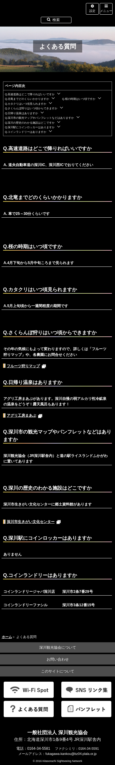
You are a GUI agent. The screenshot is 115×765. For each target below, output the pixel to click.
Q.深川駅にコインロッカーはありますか (30, 127)
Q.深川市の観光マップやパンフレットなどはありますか (39, 117)
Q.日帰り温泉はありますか (21, 113)
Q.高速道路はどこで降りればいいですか (30, 94)
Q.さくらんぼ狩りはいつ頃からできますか (31, 108)
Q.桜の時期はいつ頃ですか (78, 98)
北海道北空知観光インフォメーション (43, 13)
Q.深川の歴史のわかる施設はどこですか (30, 122)
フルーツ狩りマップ (26, 366)
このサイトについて (57, 671)
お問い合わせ (58, 659)
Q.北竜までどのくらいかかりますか (27, 98)
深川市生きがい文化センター (34, 522)
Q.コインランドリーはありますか (25, 131)
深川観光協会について (57, 647)
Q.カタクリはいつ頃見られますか (25, 103)
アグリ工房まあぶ (25, 415)
